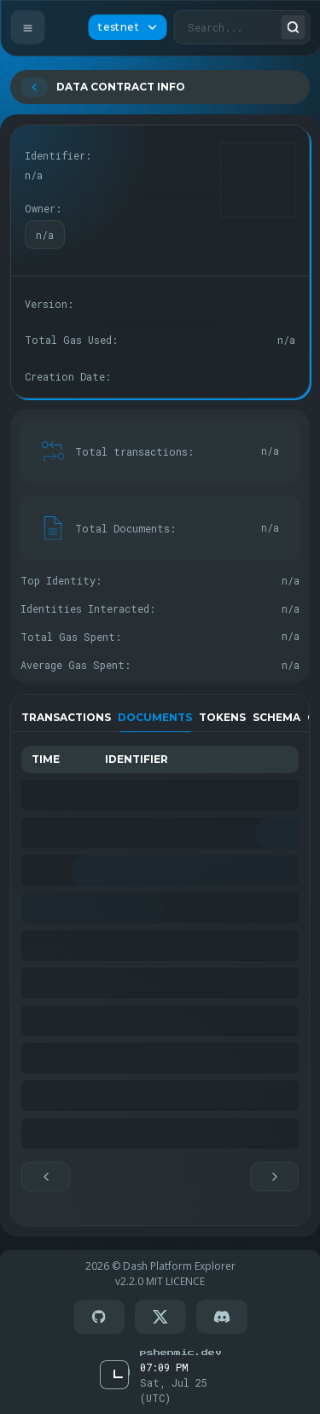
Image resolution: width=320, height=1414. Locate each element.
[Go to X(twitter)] (160, 1317)
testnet (127, 26)
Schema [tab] (276, 717)
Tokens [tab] (222, 717)
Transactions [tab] (66, 717)
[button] (45, 1176)
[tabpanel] (160, 968)
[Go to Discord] (221, 1317)
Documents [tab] (155, 717)
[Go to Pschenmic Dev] (180, 1351)
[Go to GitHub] (99, 1317)
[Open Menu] (27, 27)
